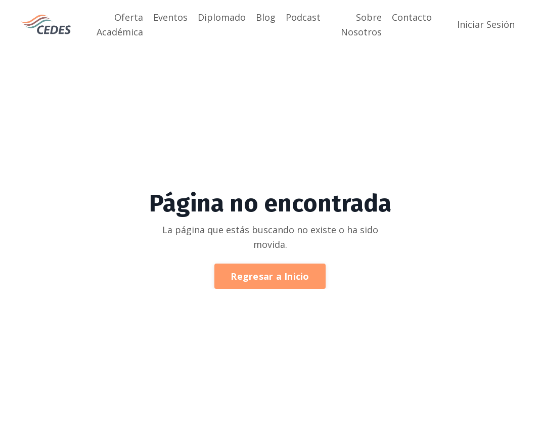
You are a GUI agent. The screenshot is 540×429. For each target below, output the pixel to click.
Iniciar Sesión (486, 24)
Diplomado (222, 17)
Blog (266, 17)
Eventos (170, 17)
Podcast (303, 17)
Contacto (412, 17)
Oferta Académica (120, 24)
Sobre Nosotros (361, 24)
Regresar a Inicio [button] (270, 276)
